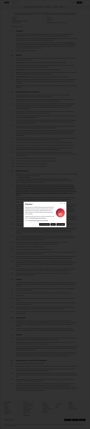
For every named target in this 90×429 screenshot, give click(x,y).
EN (61, 203)
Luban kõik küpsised (44, 224)
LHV (26, 207)
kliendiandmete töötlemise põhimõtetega (38, 220)
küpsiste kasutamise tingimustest (38, 218)
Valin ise (53, 224)
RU (64, 203)
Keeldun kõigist (60, 224)
